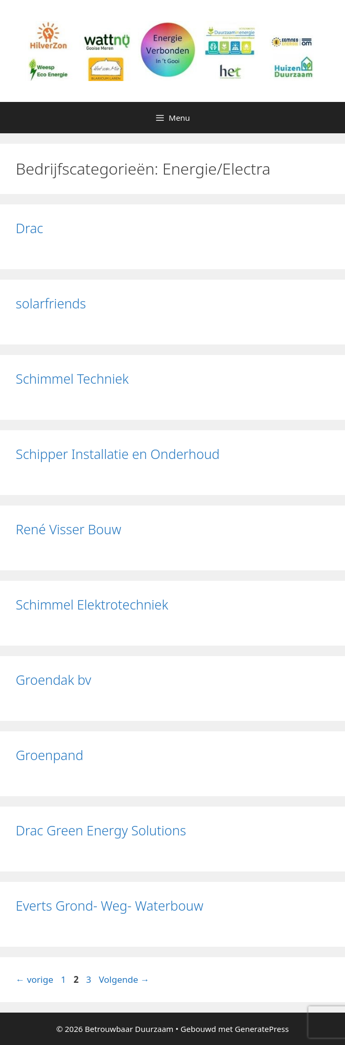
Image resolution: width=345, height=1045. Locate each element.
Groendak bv (53, 679)
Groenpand (49, 755)
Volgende (124, 979)
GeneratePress (262, 1029)
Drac (29, 228)
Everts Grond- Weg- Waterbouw (109, 905)
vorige (34, 979)
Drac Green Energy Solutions (101, 830)
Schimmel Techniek (72, 378)
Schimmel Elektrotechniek (92, 604)
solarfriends (51, 303)
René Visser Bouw (68, 529)
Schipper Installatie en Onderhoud (118, 454)
